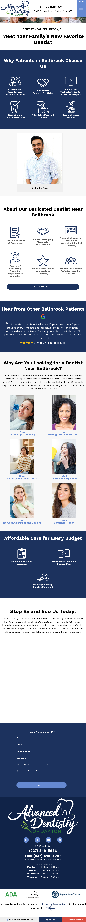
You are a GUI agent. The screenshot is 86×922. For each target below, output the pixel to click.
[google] (26, 848)
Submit (31, 793)
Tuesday (31, 878)
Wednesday (33, 882)
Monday (31, 875)
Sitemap (45, 912)
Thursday (32, 885)
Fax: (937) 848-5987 (43, 863)
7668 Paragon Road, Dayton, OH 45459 (53, 11)
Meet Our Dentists (43, 294)
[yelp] (59, 848)
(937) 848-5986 (53, 7)
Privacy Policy (58, 912)
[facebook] (37, 848)
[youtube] (48, 848)
